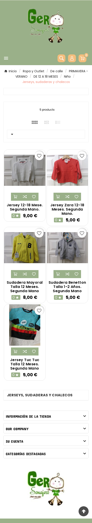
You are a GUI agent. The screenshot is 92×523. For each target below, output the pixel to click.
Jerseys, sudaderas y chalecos (40, 395)
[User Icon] (72, 58)
